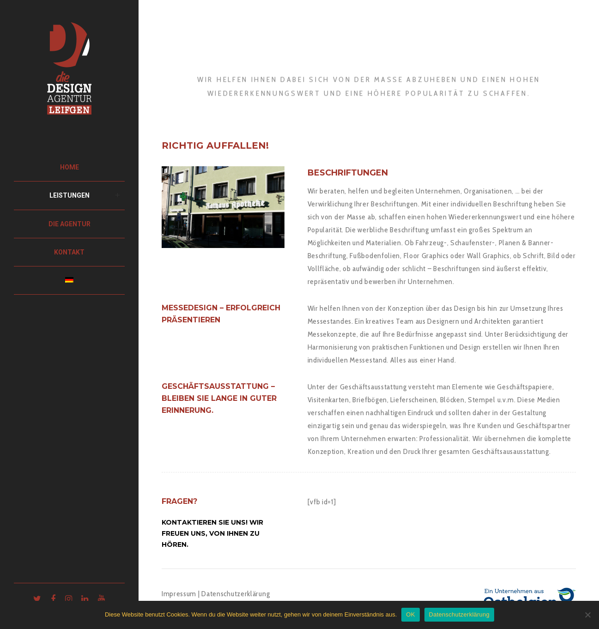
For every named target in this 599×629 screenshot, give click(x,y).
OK (410, 614)
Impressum (179, 593)
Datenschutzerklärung (235, 593)
